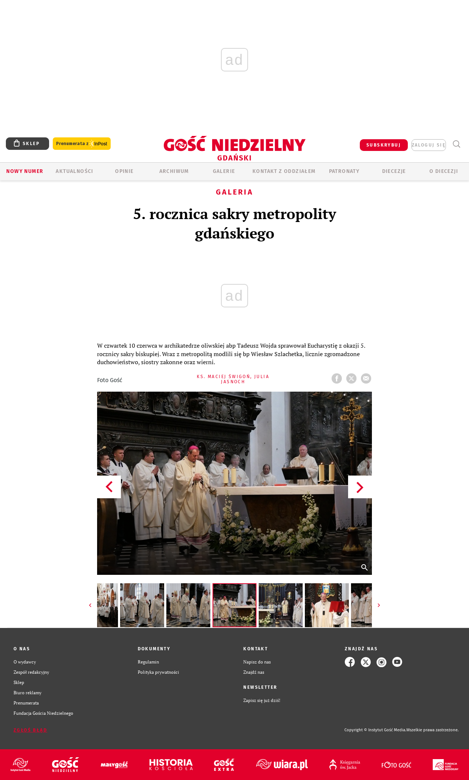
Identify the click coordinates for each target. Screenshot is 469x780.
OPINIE (124, 171)
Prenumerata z (81, 144)
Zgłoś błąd (30, 730)
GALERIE (224, 171)
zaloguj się (429, 145)
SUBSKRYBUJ (383, 145)
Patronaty (344, 171)
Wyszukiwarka (456, 144)
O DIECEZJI (443, 171)
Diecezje (394, 171)
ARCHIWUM (174, 171)
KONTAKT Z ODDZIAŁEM (284, 171)
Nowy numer (24, 171)
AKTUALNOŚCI (74, 171)
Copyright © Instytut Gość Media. (375, 730)
